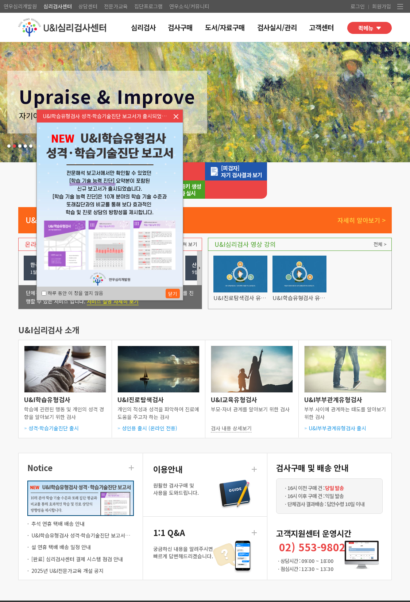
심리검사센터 (57, 6)
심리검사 (143, 27)
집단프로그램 (148, 6)
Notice (40, 449)
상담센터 (87, 6)
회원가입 (381, 6)
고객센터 (321, 27)
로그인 (358, 6)
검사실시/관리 (277, 27)
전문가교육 (116, 6)
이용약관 (60, 591)
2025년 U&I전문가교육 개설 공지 (67, 552)
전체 (378, 225)
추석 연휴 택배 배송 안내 (58, 505)
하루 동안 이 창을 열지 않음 (72, 293)
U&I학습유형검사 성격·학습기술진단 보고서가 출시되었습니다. (98, 517)
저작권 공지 (128, 591)
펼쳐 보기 (187, 225)
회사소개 (159, 591)
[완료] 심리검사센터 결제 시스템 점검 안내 (77, 540)
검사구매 (180, 27)
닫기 (176, 116)
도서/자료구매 (225, 27)
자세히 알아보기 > (361, 202)
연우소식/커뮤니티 (189, 6)
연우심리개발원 (20, 6)
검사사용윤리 (92, 591)
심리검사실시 (204, 171)
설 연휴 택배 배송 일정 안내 (61, 528)
